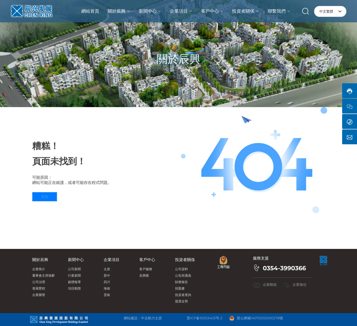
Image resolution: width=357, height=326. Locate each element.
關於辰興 (178, 58)
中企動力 (148, 318)
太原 (158, 318)
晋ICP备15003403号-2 (204, 318)
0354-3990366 (284, 268)
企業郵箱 (270, 284)
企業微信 (299, 284)
